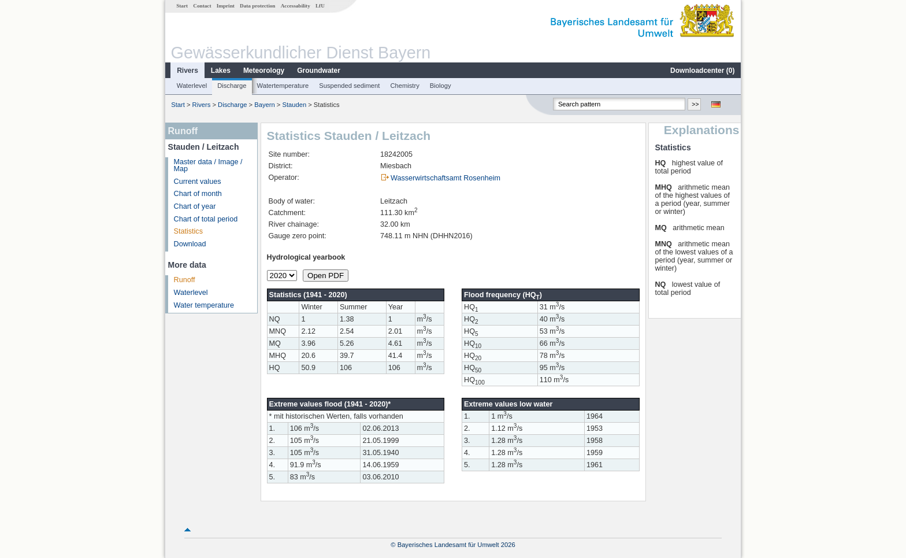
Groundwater (318, 70)
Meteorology (263, 70)
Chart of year (195, 206)
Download (190, 244)
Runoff (184, 280)
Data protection (257, 6)
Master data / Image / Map (208, 165)
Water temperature (204, 305)
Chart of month (198, 194)
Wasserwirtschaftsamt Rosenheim (445, 178)
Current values (197, 182)
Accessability (295, 6)
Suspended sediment (349, 85)
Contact (202, 6)
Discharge (231, 85)
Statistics (188, 231)
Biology (440, 85)
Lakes (221, 70)
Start (182, 6)
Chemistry (404, 85)
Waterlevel (192, 85)
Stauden (294, 104)
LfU (320, 6)
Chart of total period (206, 219)
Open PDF (325, 275)
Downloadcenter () (702, 70)
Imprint (226, 6)
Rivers (187, 70)
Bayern (264, 104)
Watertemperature (283, 85)
